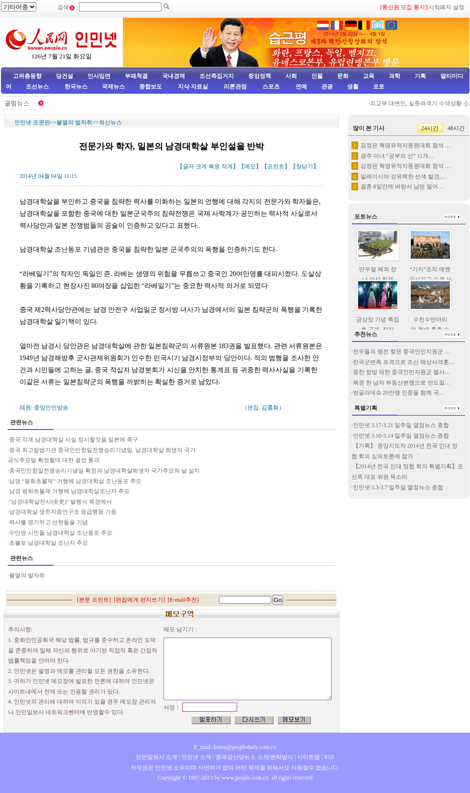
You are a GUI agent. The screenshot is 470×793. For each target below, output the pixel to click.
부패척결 (136, 76)
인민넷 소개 (195, 757)
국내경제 (173, 76)
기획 (420, 76)
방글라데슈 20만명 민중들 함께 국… (399, 392)
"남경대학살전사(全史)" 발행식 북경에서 (60, 501)
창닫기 (304, 166)
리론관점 (235, 86)
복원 (214, 166)
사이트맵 (308, 757)
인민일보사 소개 (156, 757)
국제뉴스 (113, 86)
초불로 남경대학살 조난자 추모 (48, 543)
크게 (201, 166)
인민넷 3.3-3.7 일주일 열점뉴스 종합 (398, 487)
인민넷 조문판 (32, 122)
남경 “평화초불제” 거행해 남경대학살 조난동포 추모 (75, 481)
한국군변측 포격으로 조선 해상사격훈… (404, 362)
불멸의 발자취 (74, 122)
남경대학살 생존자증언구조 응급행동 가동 (63, 511)
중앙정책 (259, 76)
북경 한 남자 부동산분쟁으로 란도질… (401, 382)
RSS (329, 757)
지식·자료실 (193, 86)
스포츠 (270, 86)
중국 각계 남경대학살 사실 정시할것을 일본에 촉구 (73, 439)
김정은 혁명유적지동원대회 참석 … (406, 145)
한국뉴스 (76, 86)
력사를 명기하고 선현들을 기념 (48, 522)
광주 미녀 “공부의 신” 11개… (397, 156)
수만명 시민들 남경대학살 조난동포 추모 (60, 532)
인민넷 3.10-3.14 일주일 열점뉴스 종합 (401, 435)
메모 (250, 166)
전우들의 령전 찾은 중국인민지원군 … (401, 351)
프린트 (275, 166)
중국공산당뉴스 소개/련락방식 (254, 757)
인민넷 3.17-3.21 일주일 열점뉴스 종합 (401, 425)
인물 (317, 76)
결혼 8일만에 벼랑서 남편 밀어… (402, 186)
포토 (378, 86)
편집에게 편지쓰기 (139, 599)
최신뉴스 (110, 122)
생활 (353, 86)
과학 (394, 76)
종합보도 (150, 86)
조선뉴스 (38, 86)
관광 (327, 86)
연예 (300, 86)
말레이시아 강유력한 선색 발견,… (404, 176)
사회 (291, 76)
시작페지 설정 (446, 7)
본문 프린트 (94, 599)
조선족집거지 (216, 76)
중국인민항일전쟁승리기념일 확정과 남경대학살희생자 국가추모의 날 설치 (104, 470)
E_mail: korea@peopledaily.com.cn (235, 747)
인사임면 (98, 76)
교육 (368, 76)
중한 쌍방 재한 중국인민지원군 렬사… (401, 372)
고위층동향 (27, 76)
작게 (227, 166)
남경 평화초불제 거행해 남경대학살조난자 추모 (69, 491)
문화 (343, 76)
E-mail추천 (183, 599)
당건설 (64, 76)
